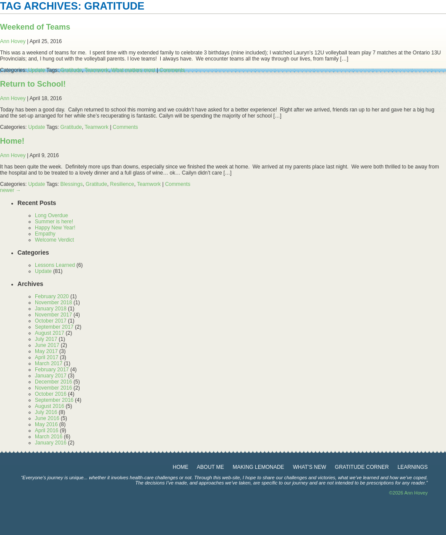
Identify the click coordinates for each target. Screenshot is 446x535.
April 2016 (46, 430)
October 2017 (51, 321)
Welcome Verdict (54, 240)
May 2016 (46, 424)
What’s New (309, 467)
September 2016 (54, 400)
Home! (12, 141)
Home (181, 467)
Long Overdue (51, 215)
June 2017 (47, 345)
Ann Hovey (13, 41)
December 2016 (53, 382)
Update (36, 70)
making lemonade (258, 467)
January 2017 (51, 376)
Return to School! (33, 84)
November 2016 (53, 388)
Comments (172, 70)
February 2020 (52, 296)
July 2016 (46, 412)
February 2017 (52, 370)
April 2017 (46, 357)
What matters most (133, 70)
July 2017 (46, 339)
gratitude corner (362, 467)
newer (10, 190)
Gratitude (71, 70)
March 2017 (48, 363)
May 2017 (46, 351)
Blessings (72, 184)
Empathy (45, 234)
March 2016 (48, 437)
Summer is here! (54, 222)
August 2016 (49, 406)
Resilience (122, 184)
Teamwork (96, 70)
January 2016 (51, 443)
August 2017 (49, 333)
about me (210, 467)
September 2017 (54, 327)
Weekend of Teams (35, 27)
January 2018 (51, 309)
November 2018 (53, 302)
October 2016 (51, 394)
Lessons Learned (55, 265)
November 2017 (53, 315)
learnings (413, 467)
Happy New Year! (55, 228)
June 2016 (47, 418)
